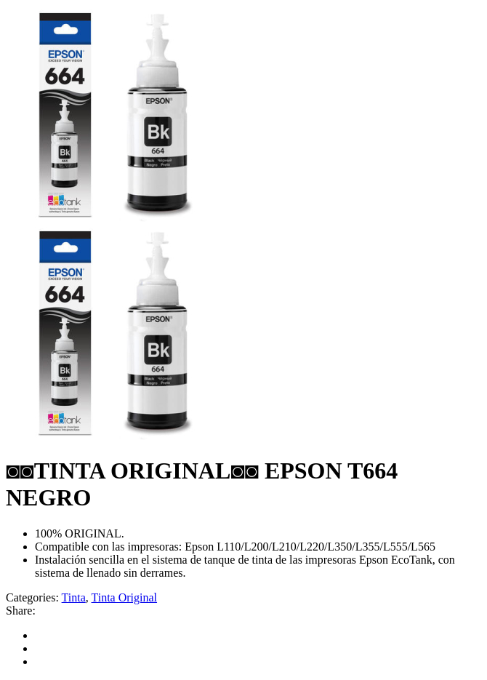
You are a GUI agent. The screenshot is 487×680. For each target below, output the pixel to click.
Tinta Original (125, 597)
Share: (21, 610)
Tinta (74, 597)
